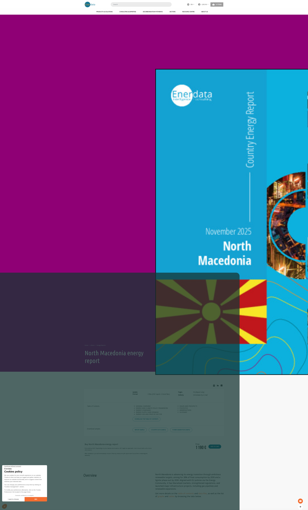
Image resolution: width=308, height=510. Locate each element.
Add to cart (215, 446)
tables (172, 496)
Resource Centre (188, 12)
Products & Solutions (104, 12)
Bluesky (214, 386)
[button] (203, 4)
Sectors (172, 12)
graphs (161, 496)
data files (202, 493)
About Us (204, 12)
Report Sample (139, 430)
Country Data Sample (158, 430)
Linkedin (218, 386)
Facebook (222, 386)
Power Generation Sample (181, 430)
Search (167, 4)
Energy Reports (101, 345)
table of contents (186, 493)
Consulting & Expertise (127, 12)
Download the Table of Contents (146, 419)
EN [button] (190, 4)
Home (86, 345)
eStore (92, 345)
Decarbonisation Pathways (153, 12)
